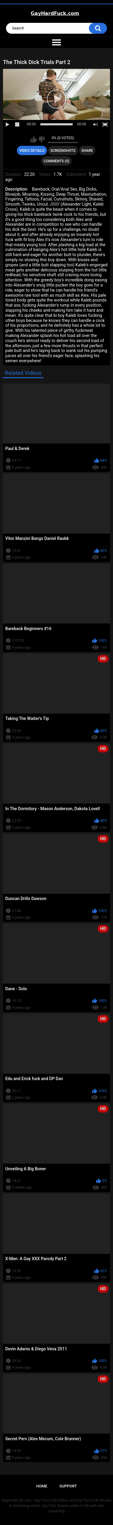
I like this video (33, 139)
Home (41, 1486)
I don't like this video (41, 139)
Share (87, 151)
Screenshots (62, 151)
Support (68, 1486)
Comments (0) (56, 161)
